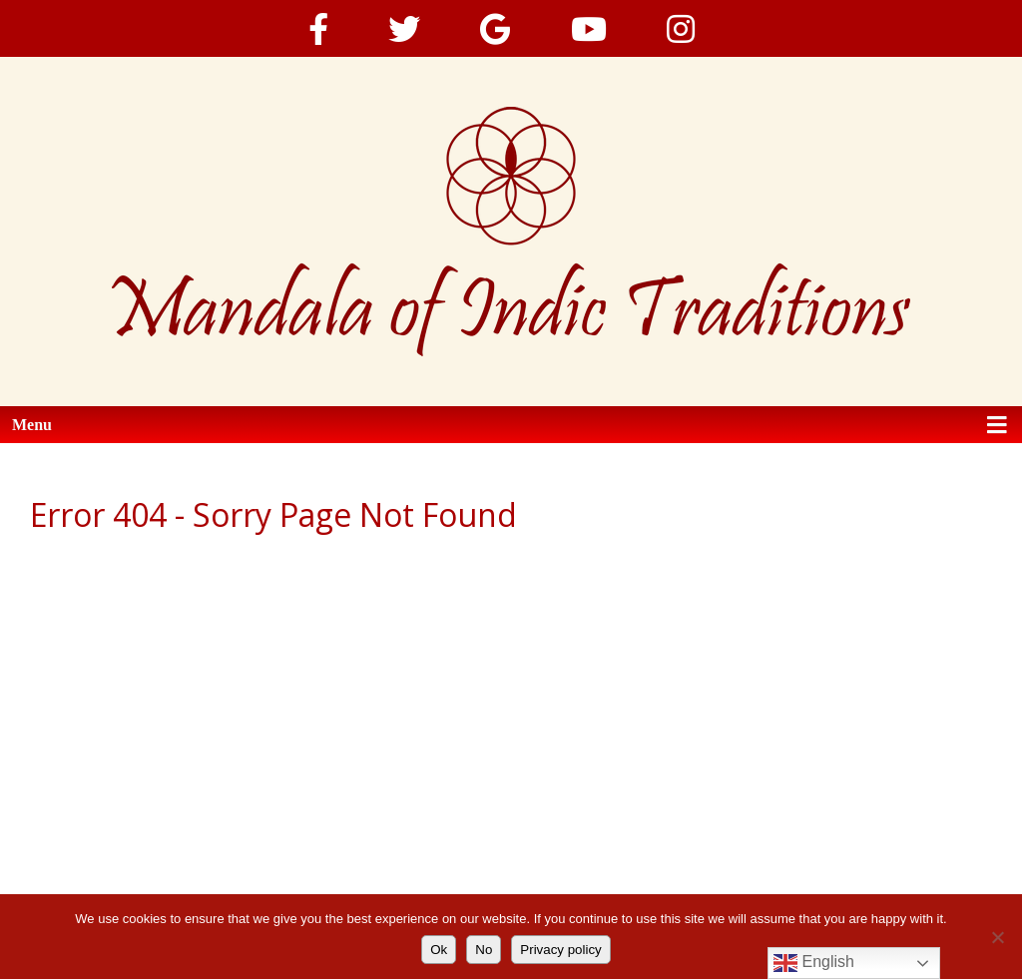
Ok (438, 949)
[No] (997, 937)
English (813, 963)
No (483, 949)
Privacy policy (560, 949)
